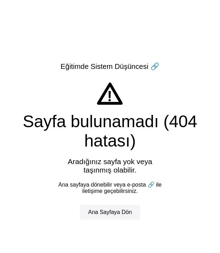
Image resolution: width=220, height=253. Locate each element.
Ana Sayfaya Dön (110, 212)
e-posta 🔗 (141, 185)
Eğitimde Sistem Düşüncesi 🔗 (109, 66)
